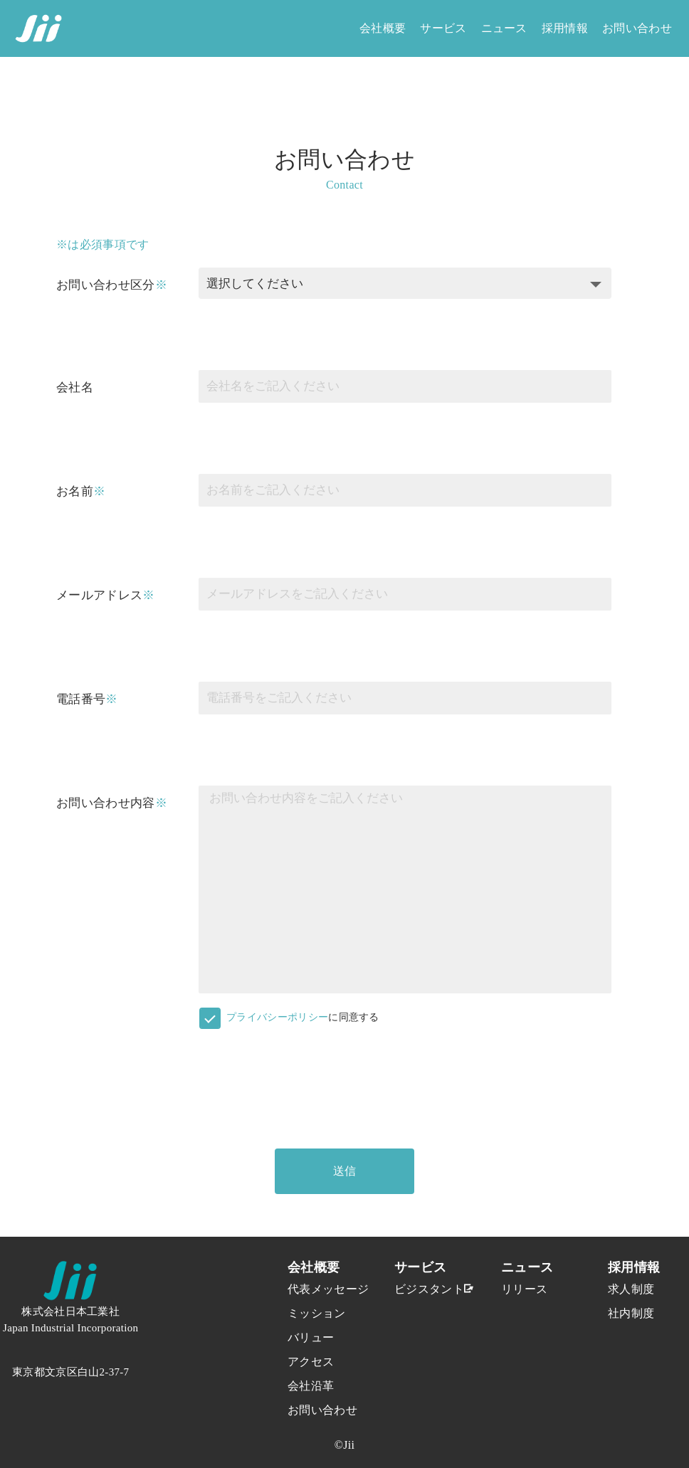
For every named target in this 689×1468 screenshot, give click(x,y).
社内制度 (631, 1313)
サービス (443, 28)
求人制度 (631, 1289)
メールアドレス (99, 595)
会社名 (74, 387)
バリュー (311, 1337)
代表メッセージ (312, 1289)
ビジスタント (419, 1289)
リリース (524, 1289)
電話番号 (80, 699)
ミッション (312, 1313)
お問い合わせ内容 (105, 803)
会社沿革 (311, 1386)
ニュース (504, 28)
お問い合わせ (637, 28)
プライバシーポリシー (277, 1017)
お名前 (74, 491)
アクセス (311, 1362)
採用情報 (565, 28)
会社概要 (382, 28)
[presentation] (307, 1078)
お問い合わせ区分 (105, 285)
